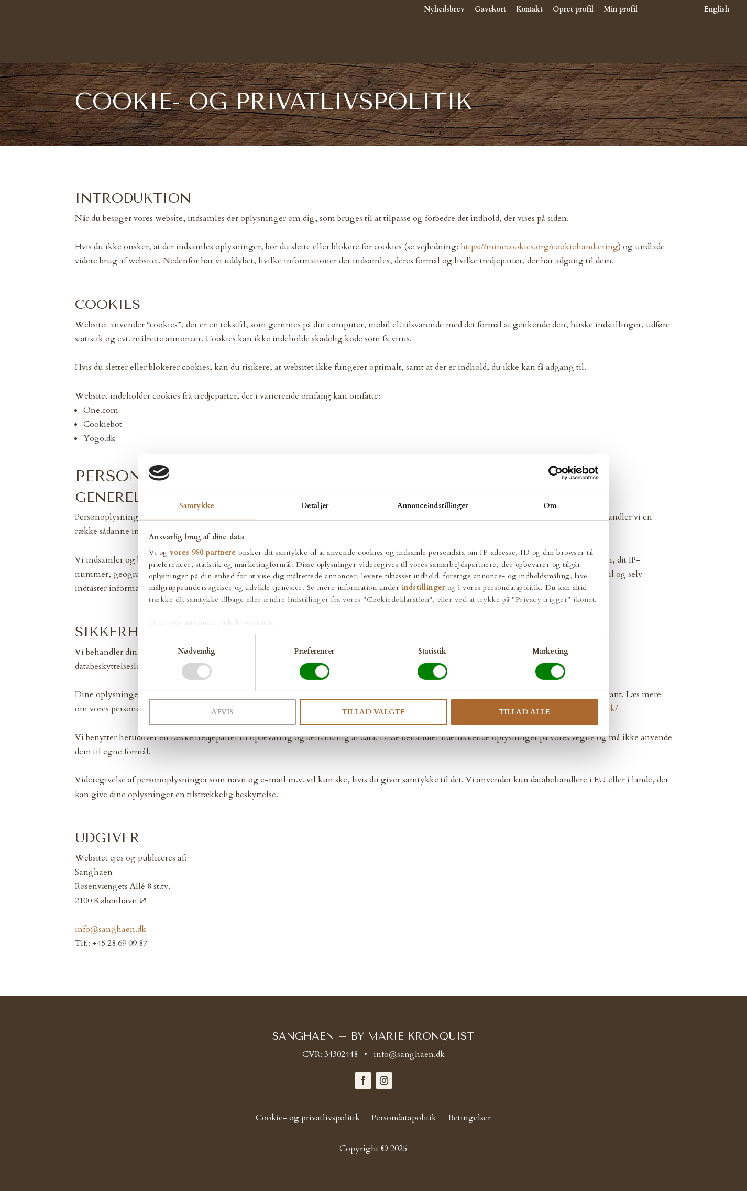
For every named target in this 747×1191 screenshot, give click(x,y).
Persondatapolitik (403, 1118)
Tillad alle (524, 712)
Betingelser (469, 1118)
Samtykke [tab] (196, 506)
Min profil (620, 10)
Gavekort (490, 10)
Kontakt (529, 10)
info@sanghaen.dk (110, 929)
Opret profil (573, 10)
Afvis (222, 712)
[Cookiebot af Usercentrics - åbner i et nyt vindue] (552, 473)
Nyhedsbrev (444, 10)
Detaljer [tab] (314, 506)
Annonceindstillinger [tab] (432, 506)
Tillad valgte (373, 712)
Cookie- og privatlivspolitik (308, 1118)
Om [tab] (550, 506)
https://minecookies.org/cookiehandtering (539, 246)
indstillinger (423, 587)
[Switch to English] (688, 35)
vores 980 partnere (203, 552)
